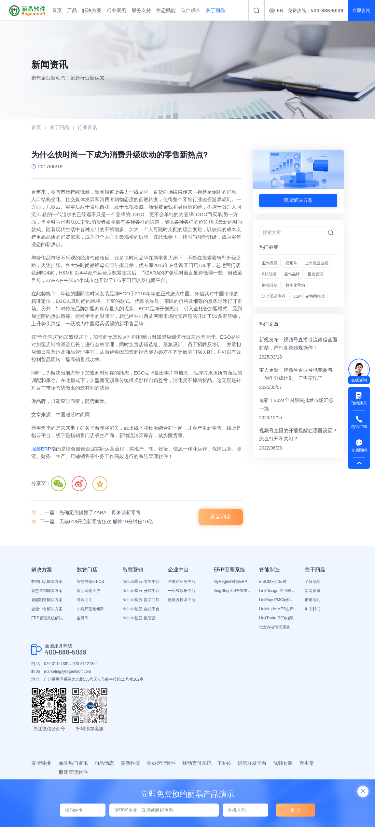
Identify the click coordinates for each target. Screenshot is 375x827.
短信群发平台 (252, 763)
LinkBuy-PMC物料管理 (278, 600)
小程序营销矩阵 (90, 609)
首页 (57, 10)
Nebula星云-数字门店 (141, 600)
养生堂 (306, 763)
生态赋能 (166, 10)
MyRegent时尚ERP (230, 581)
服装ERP (41, 448)
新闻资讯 (312, 590)
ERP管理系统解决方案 (50, 618)
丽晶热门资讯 (73, 763)
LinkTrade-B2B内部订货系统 (278, 618)
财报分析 (270, 285)
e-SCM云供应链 (273, 581)
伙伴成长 (191, 10)
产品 (72, 10)
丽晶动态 (104, 763)
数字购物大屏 (88, 590)
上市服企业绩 (316, 263)
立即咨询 (361, 10)
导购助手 (84, 600)
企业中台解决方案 (46, 609)
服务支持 (141, 10)
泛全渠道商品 (273, 296)
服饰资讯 (270, 263)
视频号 (291, 263)
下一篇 (96, 521)
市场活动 (312, 600)
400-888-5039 (65, 652)
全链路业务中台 (181, 581)
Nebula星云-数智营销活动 (141, 618)
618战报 (269, 274)
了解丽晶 (312, 581)
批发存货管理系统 (274, 627)
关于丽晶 (215, 10)
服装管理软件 (73, 772)
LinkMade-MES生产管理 (278, 609)
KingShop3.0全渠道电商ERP (233, 590)
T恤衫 (224, 763)
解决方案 (92, 10)
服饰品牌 (292, 274)
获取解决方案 (298, 200)
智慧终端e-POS (90, 581)
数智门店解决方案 (46, 581)
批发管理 (315, 274)
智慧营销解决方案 (46, 590)
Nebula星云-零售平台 (141, 581)
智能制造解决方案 (46, 600)
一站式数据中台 (181, 590)
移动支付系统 (197, 763)
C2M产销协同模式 (309, 296)
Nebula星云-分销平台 (141, 590)
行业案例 (116, 10)
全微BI (82, 618)
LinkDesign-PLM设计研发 (278, 590)
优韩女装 (283, 763)
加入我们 (312, 609)
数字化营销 (295, 285)
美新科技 (130, 763)
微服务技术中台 (181, 600)
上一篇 (90, 512)
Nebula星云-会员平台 (141, 609)
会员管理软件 (161, 763)
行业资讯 (87, 127)
